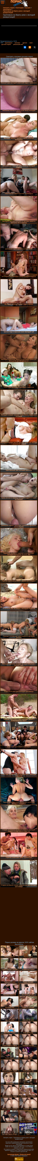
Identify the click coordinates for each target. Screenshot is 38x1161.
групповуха (8, 43)
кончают (17, 43)
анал (31, 43)
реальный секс (18, 44)
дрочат (24, 43)
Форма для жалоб (25, 1154)
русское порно (6, 44)
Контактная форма (13, 1154)
